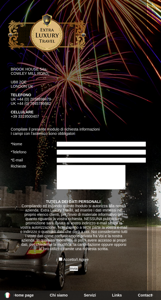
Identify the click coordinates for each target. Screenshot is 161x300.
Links (117, 295)
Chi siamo (59, 295)
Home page (23, 295)
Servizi (90, 295)
